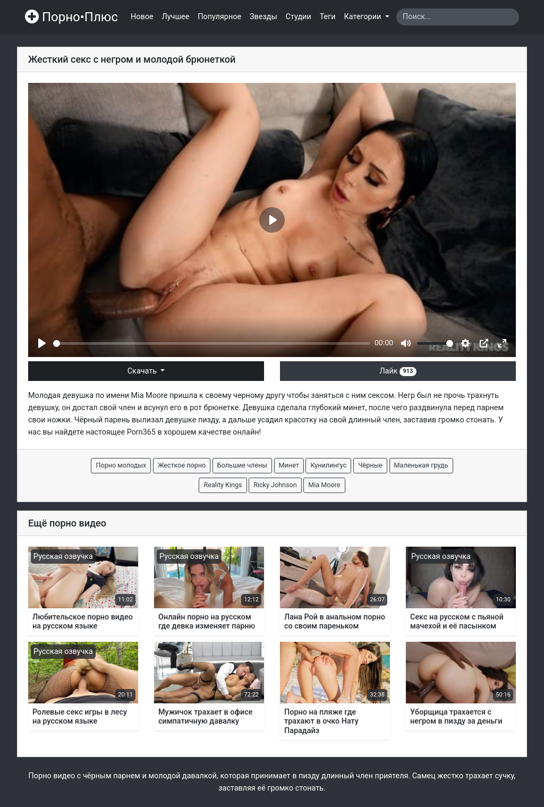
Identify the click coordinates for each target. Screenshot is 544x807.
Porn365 (141, 432)
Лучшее (176, 16)
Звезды (263, 16)
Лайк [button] (397, 371)
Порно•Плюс (71, 17)
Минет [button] (289, 465)
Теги (328, 16)
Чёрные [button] (370, 465)
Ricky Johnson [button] (275, 485)
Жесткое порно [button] (182, 465)
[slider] (211, 343)
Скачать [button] (143, 371)
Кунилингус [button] (328, 465)
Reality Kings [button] (222, 485)
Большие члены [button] (242, 465)
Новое (142, 16)
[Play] (41, 343)
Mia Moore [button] (324, 485)
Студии (298, 16)
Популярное (219, 16)
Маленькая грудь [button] (421, 465)
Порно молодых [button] (121, 465)
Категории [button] (363, 16)
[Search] (457, 17)
